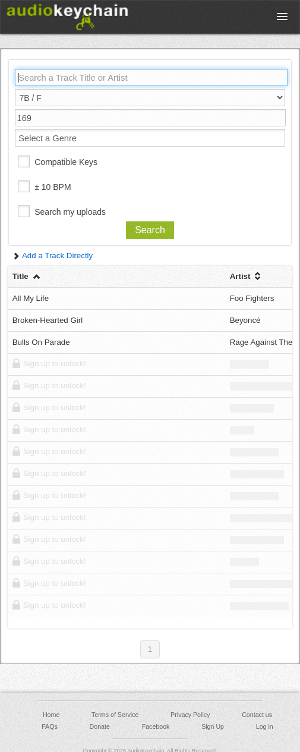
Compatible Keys (65, 162)
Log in (264, 726)
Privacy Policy (190, 714)
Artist (247, 276)
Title (27, 276)
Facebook (156, 726)
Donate (100, 726)
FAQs (50, 726)
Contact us (257, 714)
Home (51, 714)
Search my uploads (70, 212)
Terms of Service (114, 714)
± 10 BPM (52, 187)
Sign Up (212, 726)
